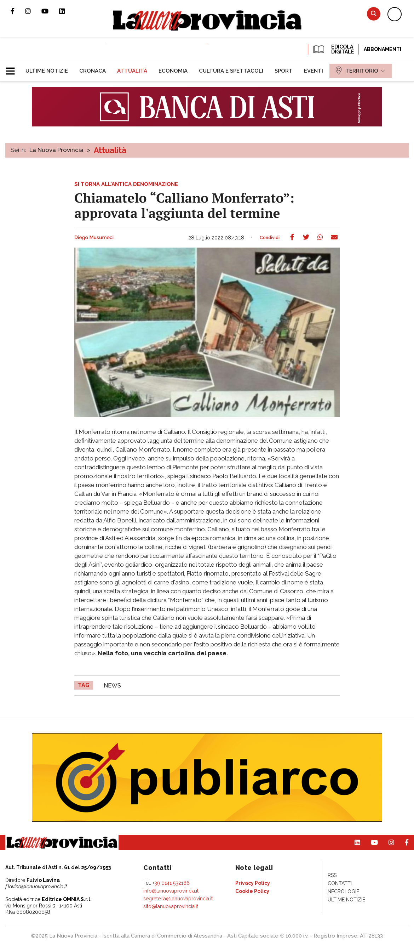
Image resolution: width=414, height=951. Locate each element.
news (112, 685)
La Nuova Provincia (56, 149)
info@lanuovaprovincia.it (171, 891)
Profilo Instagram (33, 11)
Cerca (373, 13)
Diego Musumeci (94, 237)
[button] (13, 68)
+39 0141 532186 (171, 883)
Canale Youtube (50, 11)
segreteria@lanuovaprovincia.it (178, 898)
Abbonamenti (382, 49)
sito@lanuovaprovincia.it (170, 906)
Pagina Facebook (18, 11)
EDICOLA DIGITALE (333, 49)
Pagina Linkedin (67, 11)
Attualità (110, 150)
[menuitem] (47, 71)
